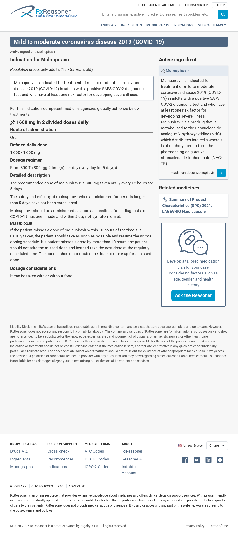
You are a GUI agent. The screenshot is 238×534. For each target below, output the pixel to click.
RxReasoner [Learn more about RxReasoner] (132, 451)
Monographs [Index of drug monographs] (21, 466)
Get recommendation (193, 5)
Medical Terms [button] (210, 25)
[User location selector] (217, 445)
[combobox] (159, 14)
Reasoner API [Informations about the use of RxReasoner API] (133, 459)
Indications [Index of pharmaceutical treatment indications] (57, 466)
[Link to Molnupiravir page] (177, 70)
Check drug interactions (155, 5)
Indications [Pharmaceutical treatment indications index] (183, 25)
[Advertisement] (119, 397)
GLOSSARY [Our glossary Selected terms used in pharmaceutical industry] (18, 486)
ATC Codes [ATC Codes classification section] (94, 451)
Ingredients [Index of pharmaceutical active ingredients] (20, 459)
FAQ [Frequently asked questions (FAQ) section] (61, 486)
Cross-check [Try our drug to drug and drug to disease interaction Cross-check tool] (58, 451)
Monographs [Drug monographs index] (157, 25)
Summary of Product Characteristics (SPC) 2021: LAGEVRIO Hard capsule (187, 205)
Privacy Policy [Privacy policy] (195, 526)
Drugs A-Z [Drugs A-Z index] (108, 25)
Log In (220, 5)
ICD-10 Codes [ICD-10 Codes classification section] (97, 459)
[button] (193, 295)
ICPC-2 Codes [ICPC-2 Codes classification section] (97, 466)
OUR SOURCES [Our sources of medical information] (42, 486)
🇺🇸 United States (190, 446)
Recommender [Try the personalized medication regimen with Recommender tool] (60, 459)
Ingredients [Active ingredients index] (131, 25)
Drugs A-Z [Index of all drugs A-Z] (19, 451)
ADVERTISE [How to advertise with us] (77, 486)
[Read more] (221, 173)
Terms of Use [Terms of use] (218, 526)
